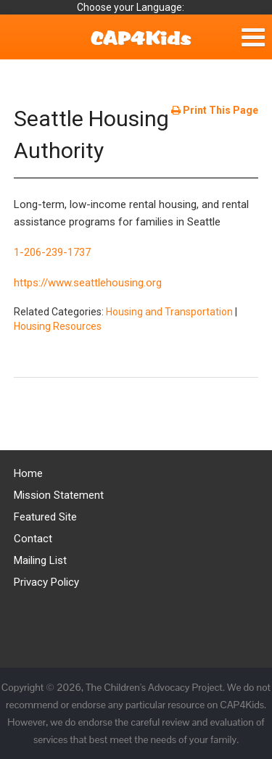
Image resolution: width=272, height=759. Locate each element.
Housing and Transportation (169, 312)
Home (28, 473)
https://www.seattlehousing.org (88, 282)
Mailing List (40, 560)
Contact (33, 538)
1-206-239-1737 (52, 252)
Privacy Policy (46, 582)
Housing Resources (58, 326)
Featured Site (45, 516)
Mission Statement (59, 495)
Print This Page (214, 110)
